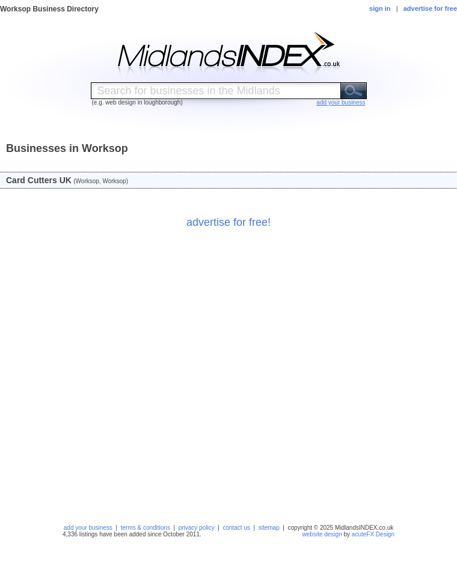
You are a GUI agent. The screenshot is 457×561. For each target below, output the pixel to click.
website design (322, 534)
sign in (379, 8)
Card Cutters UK (39, 180)
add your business (88, 527)
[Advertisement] (135, 372)
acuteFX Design (373, 534)
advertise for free (430, 8)
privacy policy (197, 527)
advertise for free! (228, 222)
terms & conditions (145, 527)
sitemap (269, 527)
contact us (236, 527)
